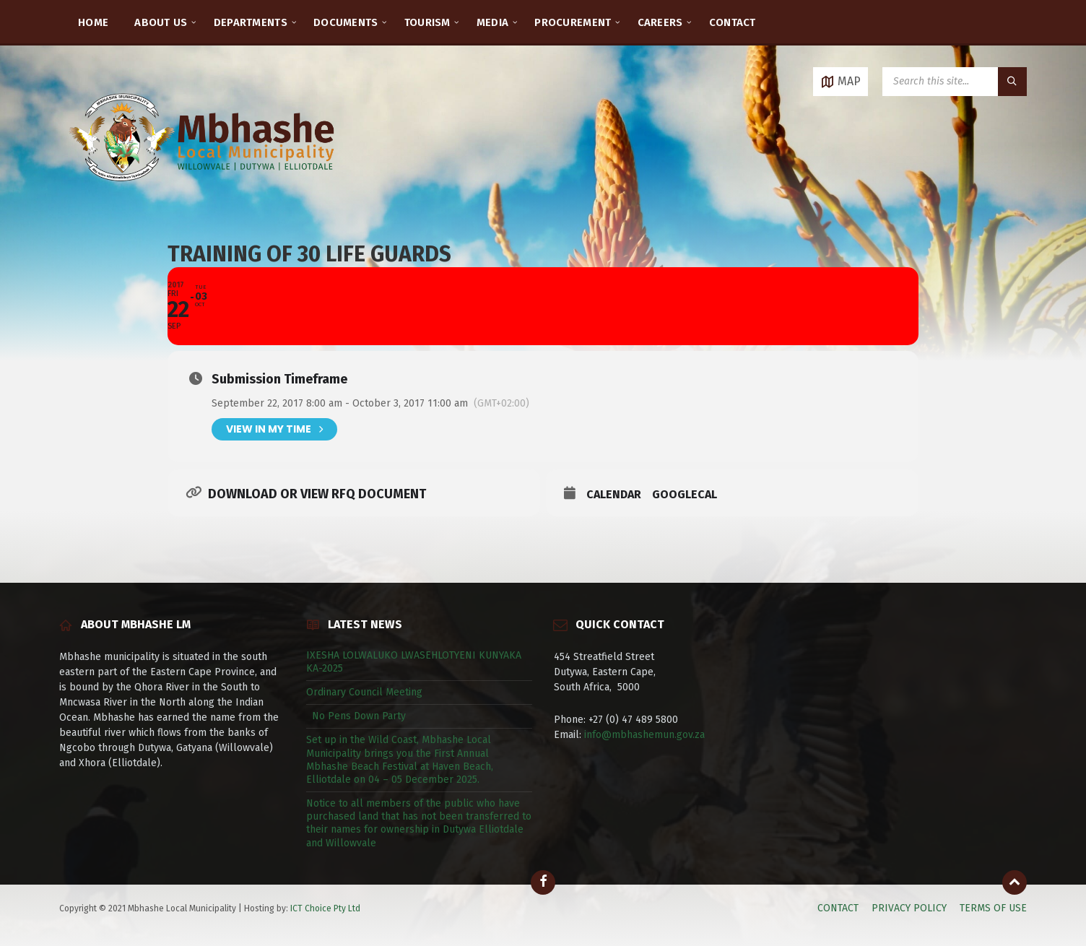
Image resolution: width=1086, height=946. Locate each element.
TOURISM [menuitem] (427, 22)
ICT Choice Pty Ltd (325, 908)
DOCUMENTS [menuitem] (345, 22)
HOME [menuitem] (93, 22)
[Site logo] (203, 198)
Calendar (613, 494)
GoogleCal (684, 494)
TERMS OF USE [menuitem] (993, 908)
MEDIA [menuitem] (493, 22)
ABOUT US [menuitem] (160, 22)
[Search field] (954, 81)
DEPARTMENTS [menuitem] (250, 22)
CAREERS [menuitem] (660, 22)
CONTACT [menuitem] (732, 22)
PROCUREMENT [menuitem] (572, 22)
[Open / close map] (840, 81)
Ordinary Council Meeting (364, 692)
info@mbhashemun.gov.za (644, 735)
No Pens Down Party (356, 716)
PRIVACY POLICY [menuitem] (909, 908)
